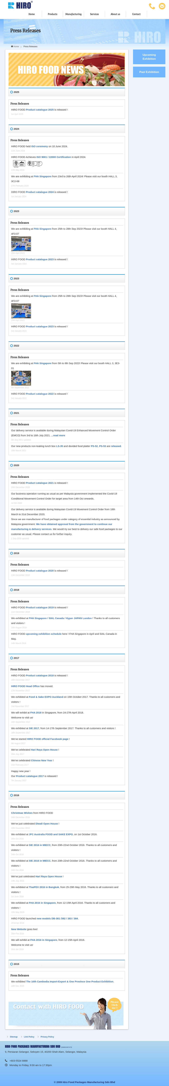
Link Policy (29, 1037)
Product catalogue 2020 (40, 570)
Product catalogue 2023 (40, 259)
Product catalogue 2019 (40, 607)
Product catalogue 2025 (40, 109)
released (116, 446)
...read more (58, 435)
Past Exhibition (149, 71)
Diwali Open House (46, 823)
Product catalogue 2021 (40, 482)
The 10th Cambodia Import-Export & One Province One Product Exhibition (69, 981)
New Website (18, 929)
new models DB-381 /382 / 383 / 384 (57, 918)
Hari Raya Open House (44, 749)
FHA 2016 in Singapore (42, 902)
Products (52, 14)
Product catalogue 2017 (30, 776)
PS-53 (102, 446)
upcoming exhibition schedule (44, 633)
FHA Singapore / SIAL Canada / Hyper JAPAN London (60, 618)
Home (31, 14)
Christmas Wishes (22, 812)
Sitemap (14, 1037)
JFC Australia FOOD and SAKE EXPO (51, 834)
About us (115, 14)
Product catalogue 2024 (40, 192)
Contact (136, 14)
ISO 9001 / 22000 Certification (53, 157)
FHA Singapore (42, 176)
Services (94, 14)
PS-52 (94, 446)
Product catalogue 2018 (40, 675)
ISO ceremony (39, 146)
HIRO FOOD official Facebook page (47, 739)
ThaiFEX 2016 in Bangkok (44, 887)
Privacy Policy (47, 1037)
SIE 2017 (34, 728)
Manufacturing (73, 14)
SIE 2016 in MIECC (40, 845)
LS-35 (59, 446)
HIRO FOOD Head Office (25, 686)
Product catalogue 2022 (40, 393)
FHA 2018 (35, 712)
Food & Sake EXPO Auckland (46, 696)
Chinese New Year (41, 760)
